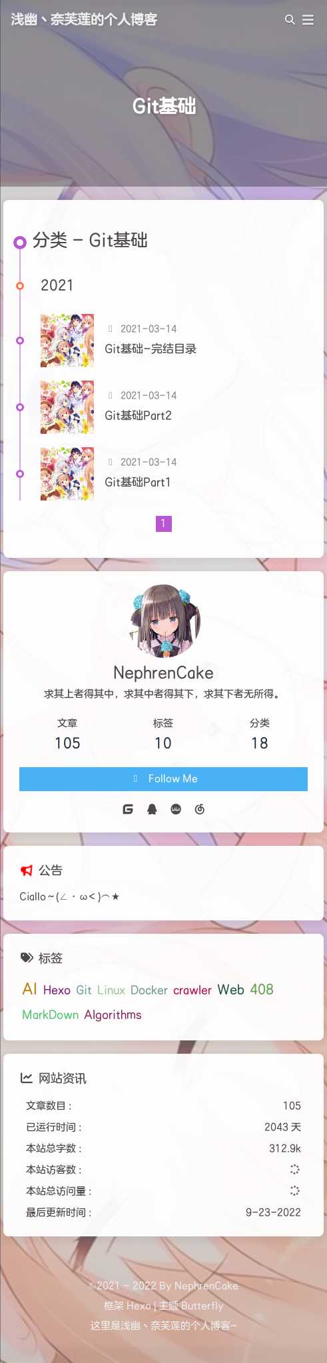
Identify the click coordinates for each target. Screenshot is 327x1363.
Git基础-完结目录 (150, 349)
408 (262, 990)
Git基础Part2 (138, 416)
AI (30, 989)
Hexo (57, 990)
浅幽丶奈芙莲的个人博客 (84, 20)
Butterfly (202, 1306)
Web (230, 989)
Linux (111, 990)
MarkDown (50, 1015)
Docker (149, 990)
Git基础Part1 (138, 482)
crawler (192, 990)
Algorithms (113, 1015)
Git (84, 990)
